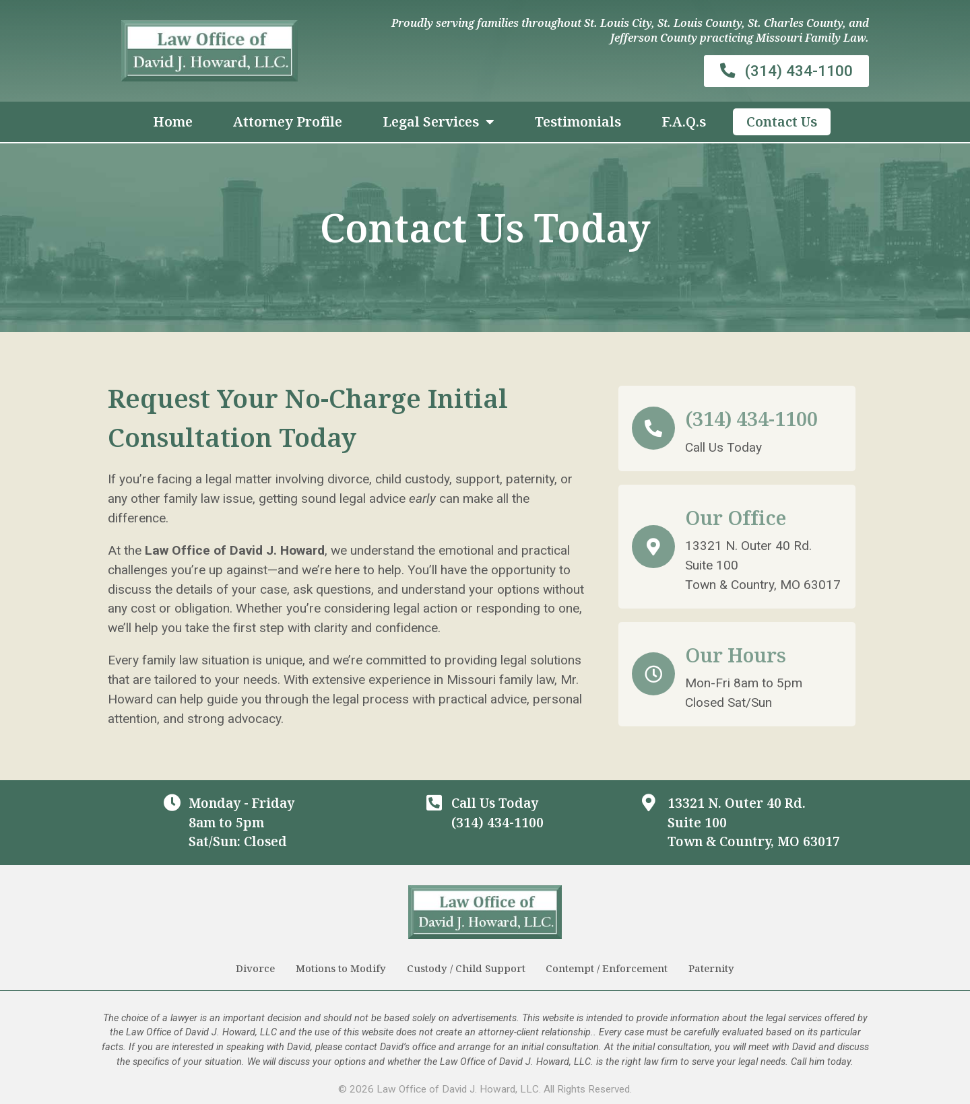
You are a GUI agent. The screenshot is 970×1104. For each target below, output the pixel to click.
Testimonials (578, 121)
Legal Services (438, 121)
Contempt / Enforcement (607, 968)
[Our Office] (653, 546)
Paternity (712, 968)
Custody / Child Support (466, 968)
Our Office (735, 517)
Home (173, 121)
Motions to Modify (341, 968)
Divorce (255, 968)
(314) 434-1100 (751, 418)
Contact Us (781, 121)
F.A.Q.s (683, 121)
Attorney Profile (287, 121)
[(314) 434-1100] (653, 428)
